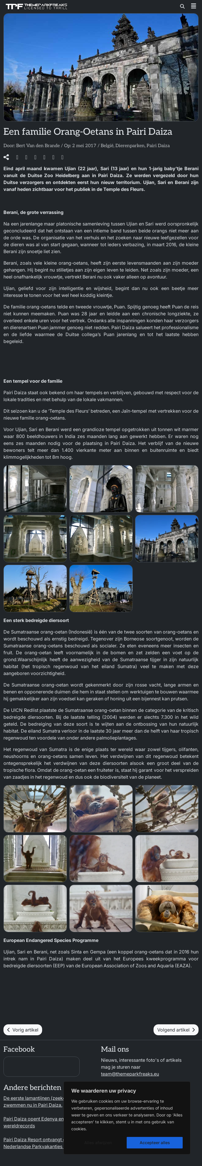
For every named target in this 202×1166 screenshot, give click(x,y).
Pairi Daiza (158, 146)
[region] (126, 1117)
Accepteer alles (155, 1142)
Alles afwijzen (98, 1142)
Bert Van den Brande (38, 146)
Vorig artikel (22, 1030)
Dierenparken (130, 146)
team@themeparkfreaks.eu (130, 1074)
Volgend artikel (176, 1030)
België (107, 146)
